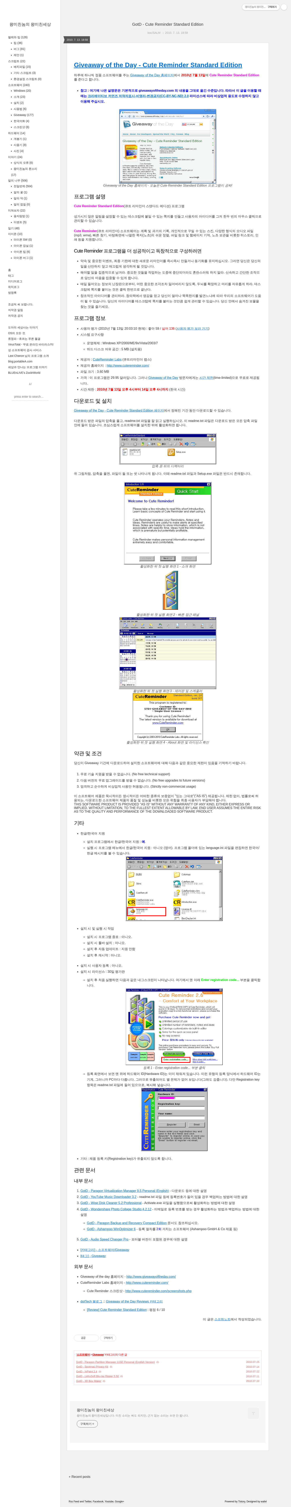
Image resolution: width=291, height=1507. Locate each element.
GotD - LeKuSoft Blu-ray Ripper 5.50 (97, 1376)
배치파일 (22, 66)
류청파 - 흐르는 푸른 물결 (24, 338)
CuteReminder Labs (107, 359)
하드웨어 (16, 133)
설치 (18, 102)
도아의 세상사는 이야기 (23, 327)
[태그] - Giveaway (93, 1256)
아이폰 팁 (21, 251)
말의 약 (20, 198)
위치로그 (13, 287)
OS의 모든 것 (16, 333)
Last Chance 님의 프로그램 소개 (28, 355)
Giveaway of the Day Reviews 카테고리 (134, 1301)
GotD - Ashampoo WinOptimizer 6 (111, 1229)
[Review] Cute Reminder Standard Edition (117, 1310)
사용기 (19, 145)
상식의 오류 (23, 162)
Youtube (109, 1501)
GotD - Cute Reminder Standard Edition (167, 24)
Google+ (119, 1501)
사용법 (19, 108)
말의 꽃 (20, 192)
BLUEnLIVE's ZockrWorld (24, 372)
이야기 (15, 157)
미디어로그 (15, 281)
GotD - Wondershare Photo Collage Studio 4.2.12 (115, 1209)
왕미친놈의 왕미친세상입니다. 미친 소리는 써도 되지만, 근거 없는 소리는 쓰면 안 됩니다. (133, 1415)
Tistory (241, 1501)
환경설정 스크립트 (27, 79)
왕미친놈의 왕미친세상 (30, 24)
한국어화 (21, 121)
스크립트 (16, 61)
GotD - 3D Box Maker (88, 1381)
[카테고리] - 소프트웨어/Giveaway (104, 1250)
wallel (264, 1501)
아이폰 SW (22, 239)
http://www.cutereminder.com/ (128, 365)
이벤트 (19, 222)
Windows (22, 90)
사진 (18, 151)
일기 (14, 228)
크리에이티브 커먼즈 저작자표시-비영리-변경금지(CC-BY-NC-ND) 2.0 (138, 96)
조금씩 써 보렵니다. (20, 304)
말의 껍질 (21, 204)
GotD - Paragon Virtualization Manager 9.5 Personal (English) (124, 1191)
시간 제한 (206, 377)
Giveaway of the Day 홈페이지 (152, 75)
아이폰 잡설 (23, 245)
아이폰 (15, 234)
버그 (19, 49)
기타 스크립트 (24, 72)
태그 (11, 275)
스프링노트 (222, 1319)
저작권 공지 (15, 315)
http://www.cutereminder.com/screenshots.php (158, 1291)
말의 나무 (17, 180)
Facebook (98, 1501)
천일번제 (22, 186)
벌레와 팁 (17, 37)
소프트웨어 (19, 85)
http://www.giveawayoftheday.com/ (151, 1276)
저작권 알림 (15, 310)
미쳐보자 (16, 210)
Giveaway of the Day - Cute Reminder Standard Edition (158, 65)
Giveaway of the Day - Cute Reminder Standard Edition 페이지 (119, 410)
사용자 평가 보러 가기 (192, 328)
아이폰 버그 (23, 257)
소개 (19, 96)
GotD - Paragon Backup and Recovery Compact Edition (127, 1223)
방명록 (12, 292)
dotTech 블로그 (91, 1301)
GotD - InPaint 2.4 (86, 1371)
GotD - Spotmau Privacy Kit (92, 1366)
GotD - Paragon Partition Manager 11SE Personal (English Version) (115, 1362)
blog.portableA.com (20, 361)
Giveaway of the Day (163, 377)
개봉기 (19, 138)
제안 (18, 55)
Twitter (88, 1501)
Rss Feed (74, 1501)
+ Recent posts (79, 1476)
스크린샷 (21, 127)
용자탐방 (21, 216)
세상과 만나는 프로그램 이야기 (27, 367)
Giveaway (23, 115)
